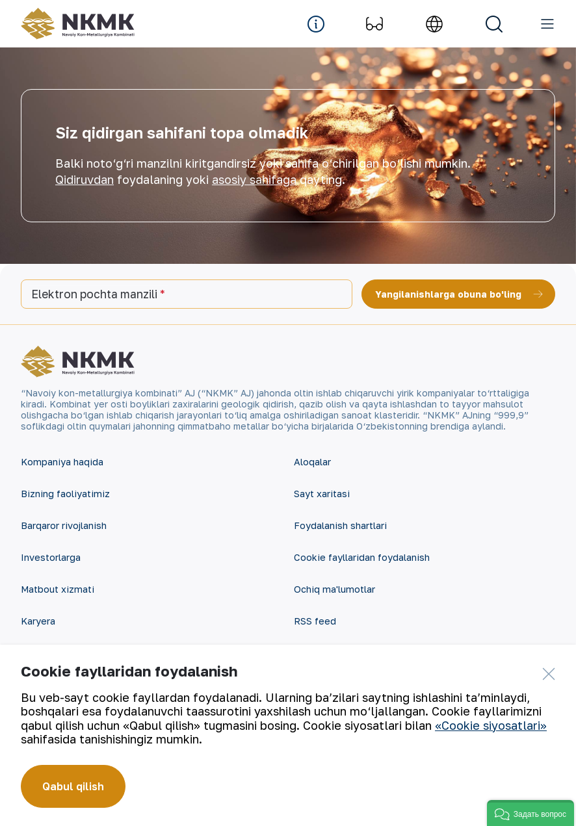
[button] (530, 813)
